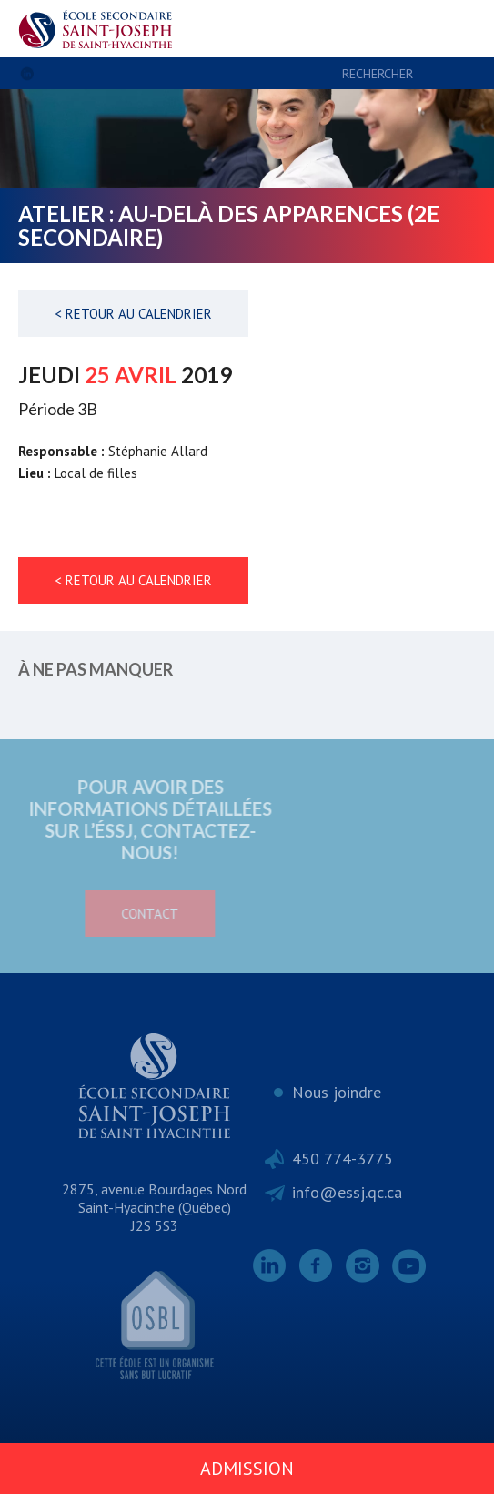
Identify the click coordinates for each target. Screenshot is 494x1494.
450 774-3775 (342, 1158)
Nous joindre (336, 1092)
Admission (247, 1468)
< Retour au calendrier (133, 313)
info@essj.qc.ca (347, 1192)
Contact (118, 913)
